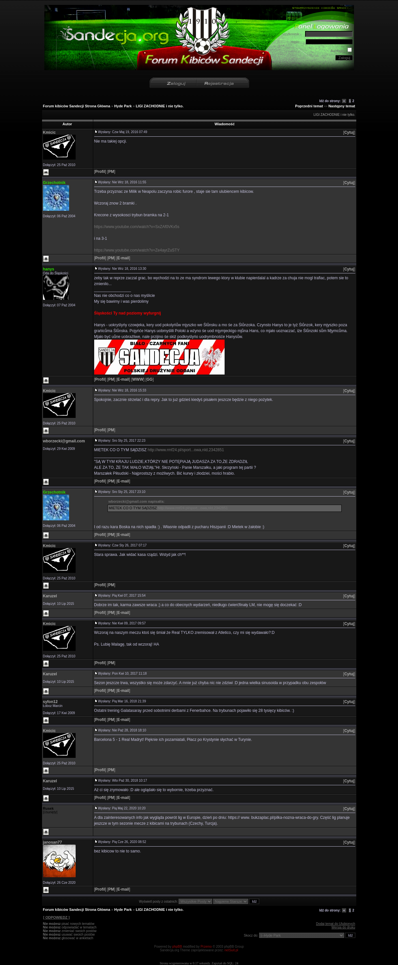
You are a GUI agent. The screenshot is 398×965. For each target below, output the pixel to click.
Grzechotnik (54, 182)
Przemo (206, 946)
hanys (48, 269)
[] (349, 132)
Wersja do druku (343, 927)
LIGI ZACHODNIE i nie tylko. (160, 106)
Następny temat (342, 106)
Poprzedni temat (309, 106)
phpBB (177, 946)
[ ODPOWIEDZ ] (56, 917)
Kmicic (49, 132)
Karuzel (50, 596)
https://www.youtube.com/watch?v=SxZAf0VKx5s (137, 226)
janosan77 (52, 842)
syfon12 (50, 701)
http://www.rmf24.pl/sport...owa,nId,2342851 (186, 450)
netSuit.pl (231, 950)
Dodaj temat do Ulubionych (335, 924)
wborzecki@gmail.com (64, 441)
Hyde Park (123, 106)
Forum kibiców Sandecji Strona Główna (77, 106)
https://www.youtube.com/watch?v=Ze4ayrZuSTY (137, 250)
